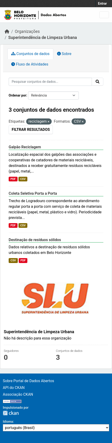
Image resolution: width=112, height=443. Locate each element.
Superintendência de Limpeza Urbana (42, 37)
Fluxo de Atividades (29, 64)
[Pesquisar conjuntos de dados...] (50, 82)
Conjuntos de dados (30, 54)
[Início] (7, 31)
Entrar (102, 3)
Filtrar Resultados (31, 129)
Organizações (27, 31)
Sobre (64, 54)
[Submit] (97, 82)
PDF (13, 179)
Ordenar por (17, 95)
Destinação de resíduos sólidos (35, 240)
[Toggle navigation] (104, 14)
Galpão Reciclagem (25, 147)
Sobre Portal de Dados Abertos (28, 381)
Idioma (8, 421)
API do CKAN (14, 387)
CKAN (11, 413)
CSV (22, 179)
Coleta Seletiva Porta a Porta (33, 193)
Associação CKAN (18, 394)
